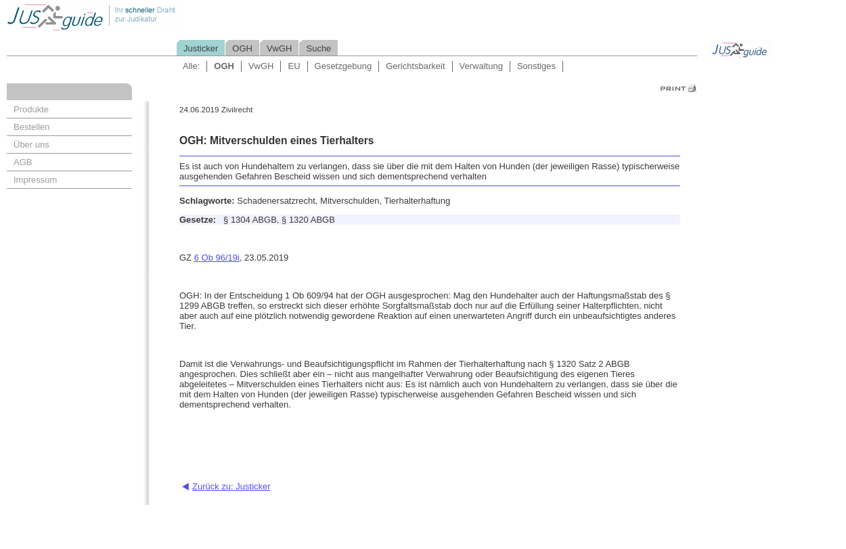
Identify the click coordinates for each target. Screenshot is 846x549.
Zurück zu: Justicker (231, 486)
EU (294, 66)
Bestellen (31, 127)
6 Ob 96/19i (217, 257)
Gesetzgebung (343, 66)
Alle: (191, 66)
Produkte (31, 109)
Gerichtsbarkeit (415, 66)
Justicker (200, 48)
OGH (242, 48)
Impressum (35, 180)
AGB (23, 162)
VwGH (279, 48)
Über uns (31, 144)
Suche (318, 48)
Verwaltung (481, 66)
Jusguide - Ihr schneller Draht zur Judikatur (136, 16)
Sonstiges (536, 66)
